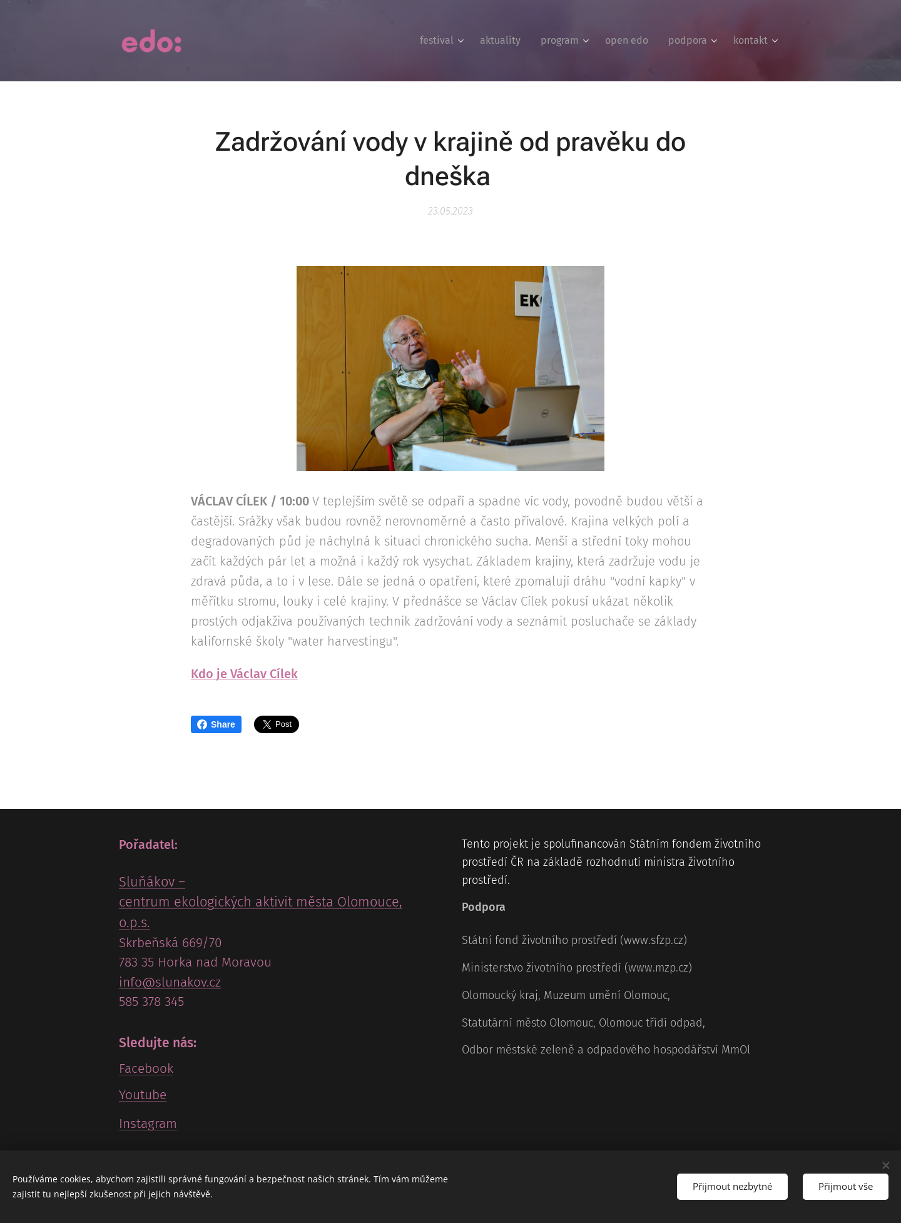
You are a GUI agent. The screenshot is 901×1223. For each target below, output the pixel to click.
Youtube (142, 1095)
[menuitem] (443, 40)
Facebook (146, 1068)
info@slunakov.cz (170, 982)
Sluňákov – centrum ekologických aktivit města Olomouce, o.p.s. (260, 902)
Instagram (148, 1123)
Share (216, 724)
